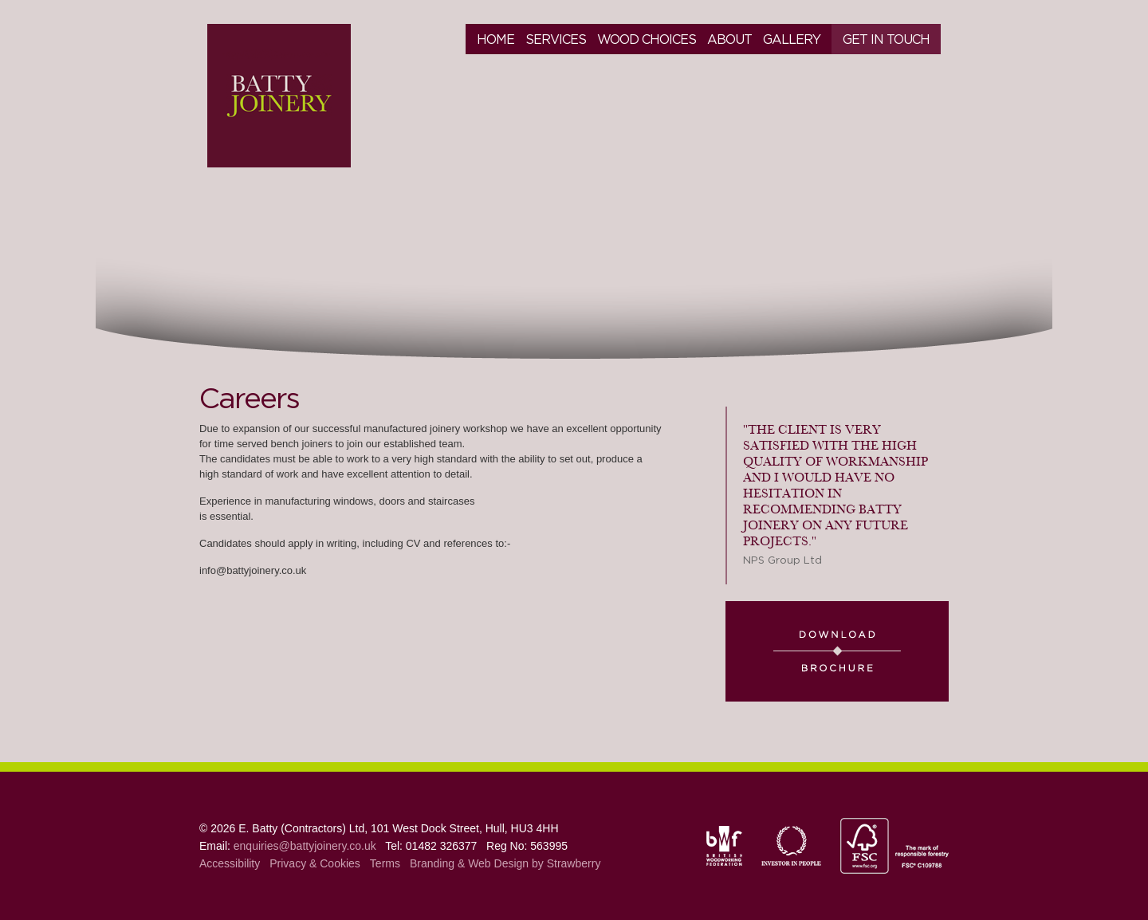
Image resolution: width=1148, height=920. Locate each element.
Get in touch (886, 39)
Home (495, 39)
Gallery (791, 39)
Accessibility (229, 863)
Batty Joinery (279, 95)
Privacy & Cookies (314, 863)
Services (555, 39)
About (729, 39)
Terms (385, 863)
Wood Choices (646, 39)
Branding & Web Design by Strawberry (505, 863)
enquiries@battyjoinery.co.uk (305, 845)
